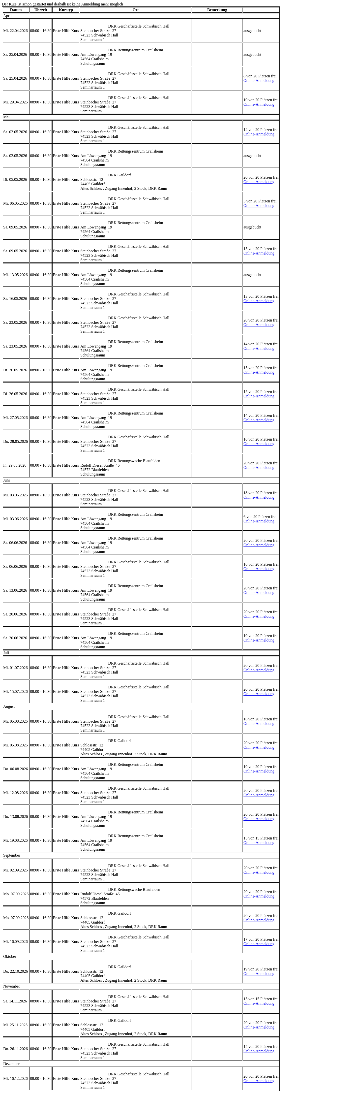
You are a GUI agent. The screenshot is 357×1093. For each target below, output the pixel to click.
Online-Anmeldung (258, 80)
